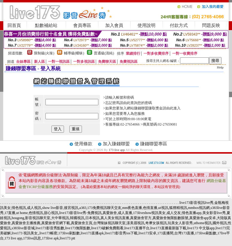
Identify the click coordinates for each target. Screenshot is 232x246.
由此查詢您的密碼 (137, 103)
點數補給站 (46, 25)
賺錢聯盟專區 (153, 143)
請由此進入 (172, 108)
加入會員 (114, 25)
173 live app (117, 150)
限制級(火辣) (44, 53)
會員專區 (82, 25)
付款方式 (179, 25)
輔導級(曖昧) (74, 53)
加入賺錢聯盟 (116, 143)
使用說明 (146, 25)
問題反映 (211, 25)
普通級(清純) (104, 53)
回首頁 (14, 25)
